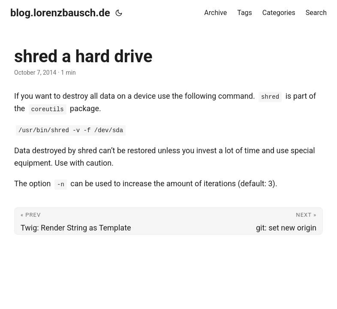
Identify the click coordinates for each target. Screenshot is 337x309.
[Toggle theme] (119, 13)
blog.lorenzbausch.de (60, 13)
